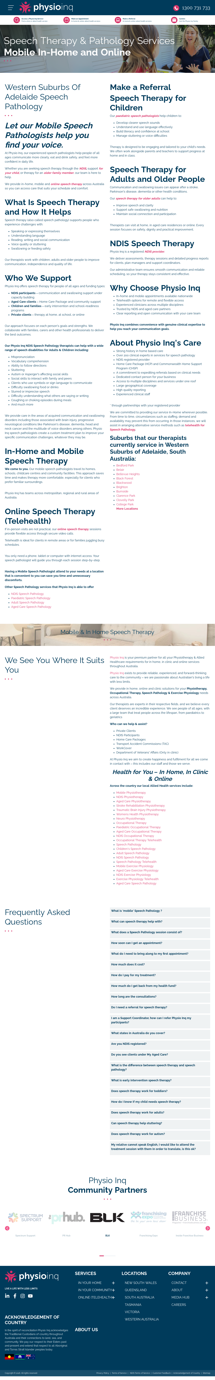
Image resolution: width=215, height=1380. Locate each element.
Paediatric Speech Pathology (30, 598)
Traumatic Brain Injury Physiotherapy (141, 810)
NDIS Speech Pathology (27, 593)
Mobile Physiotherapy (131, 792)
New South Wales (141, 1283)
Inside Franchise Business (190, 1220)
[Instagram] (22, 1296)
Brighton (122, 487)
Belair (120, 469)
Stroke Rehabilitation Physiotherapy (140, 805)
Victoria (132, 1312)
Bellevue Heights (128, 474)
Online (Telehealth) (95, 1297)
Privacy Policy (102, 1377)
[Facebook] (15, 1296)
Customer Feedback (162, 1377)
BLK (107, 1220)
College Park (125, 504)
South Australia (140, 1297)
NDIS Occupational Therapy (135, 836)
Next (207, 1228)
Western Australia (142, 1319)
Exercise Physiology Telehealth (137, 879)
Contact (179, 1283)
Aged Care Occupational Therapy (139, 831)
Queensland (136, 1290)
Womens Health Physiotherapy (137, 814)
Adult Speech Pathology (27, 602)
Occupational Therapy (131, 823)
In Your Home (90, 1283)
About (177, 1290)
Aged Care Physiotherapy (133, 801)
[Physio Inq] (46, 8)
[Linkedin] (7, 1296)
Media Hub (180, 1297)
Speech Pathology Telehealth (136, 861)
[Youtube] (30, 1296)
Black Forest (124, 478)
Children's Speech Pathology (136, 848)
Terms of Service (119, 1377)
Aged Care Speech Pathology (31, 606)
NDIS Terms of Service (139, 1377)
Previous (7, 1228)
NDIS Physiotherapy (129, 797)
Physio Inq (117, 657)
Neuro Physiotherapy (130, 818)
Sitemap (206, 1377)
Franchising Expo (149, 1220)
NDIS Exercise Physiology (133, 874)
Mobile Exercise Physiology (135, 866)
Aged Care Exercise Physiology (137, 870)
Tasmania (133, 1305)
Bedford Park (125, 465)
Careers (179, 1305)
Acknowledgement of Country (186, 1377)
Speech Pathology (128, 844)
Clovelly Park (125, 500)
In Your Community (95, 1290)
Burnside (122, 491)
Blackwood (124, 482)
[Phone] (191, 7)
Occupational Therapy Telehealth (139, 840)
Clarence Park (125, 495)
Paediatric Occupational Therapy (138, 827)
